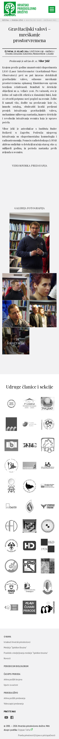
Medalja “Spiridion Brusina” (15, 647)
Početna (5, 20)
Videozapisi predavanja (14, 703)
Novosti (7, 658)
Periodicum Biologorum (16, 666)
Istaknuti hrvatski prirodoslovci (17, 641)
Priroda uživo (17, 20)
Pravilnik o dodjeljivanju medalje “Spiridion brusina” (26, 652)
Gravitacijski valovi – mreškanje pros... (41, 20)
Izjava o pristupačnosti (45, 735)
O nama (7, 636)
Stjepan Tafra (24, 729)
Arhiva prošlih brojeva (13, 679)
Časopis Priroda (12, 673)
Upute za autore (11, 684)
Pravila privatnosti (26, 735)
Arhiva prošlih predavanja (14, 698)
